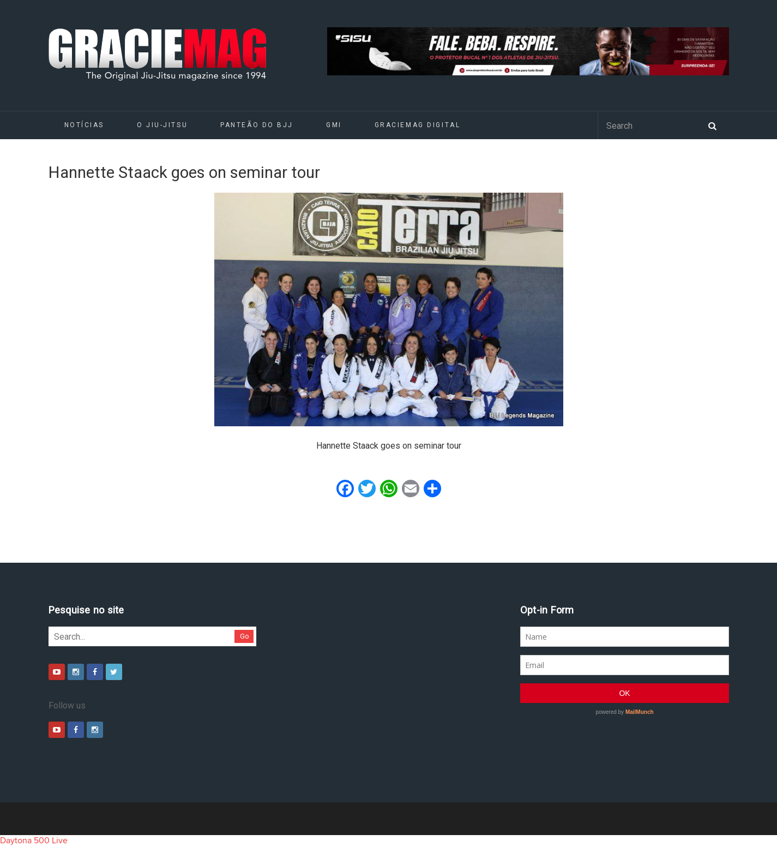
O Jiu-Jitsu (162, 125)
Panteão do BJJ (256, 125)
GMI (334, 125)
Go (244, 636)
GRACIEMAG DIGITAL (418, 125)
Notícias (84, 125)
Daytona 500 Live (34, 840)
